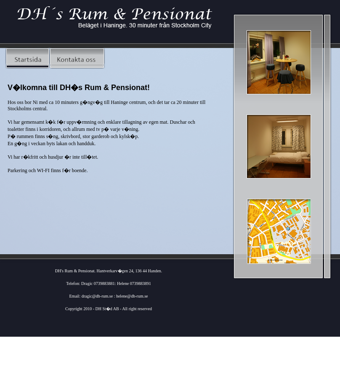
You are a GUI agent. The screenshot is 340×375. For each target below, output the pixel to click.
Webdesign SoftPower (109, 372)
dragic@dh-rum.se (98, 296)
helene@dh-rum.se (132, 296)
